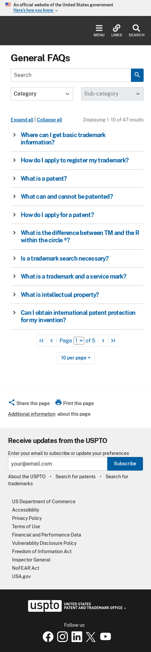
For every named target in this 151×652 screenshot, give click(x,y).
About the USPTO (26, 476)
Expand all (22, 119)
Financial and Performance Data (46, 535)
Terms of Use (26, 526)
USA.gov (21, 576)
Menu (99, 30)
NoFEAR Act (25, 568)
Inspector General (31, 559)
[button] (75, 138)
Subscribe (125, 463)
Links (116, 30)
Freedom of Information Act (41, 551)
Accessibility (25, 510)
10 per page (74, 357)
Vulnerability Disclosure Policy (44, 543)
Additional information (31, 414)
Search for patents (75, 476)
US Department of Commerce (44, 501)
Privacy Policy (27, 518)
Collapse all (49, 119)
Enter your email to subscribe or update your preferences (68, 453)
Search (136, 30)
